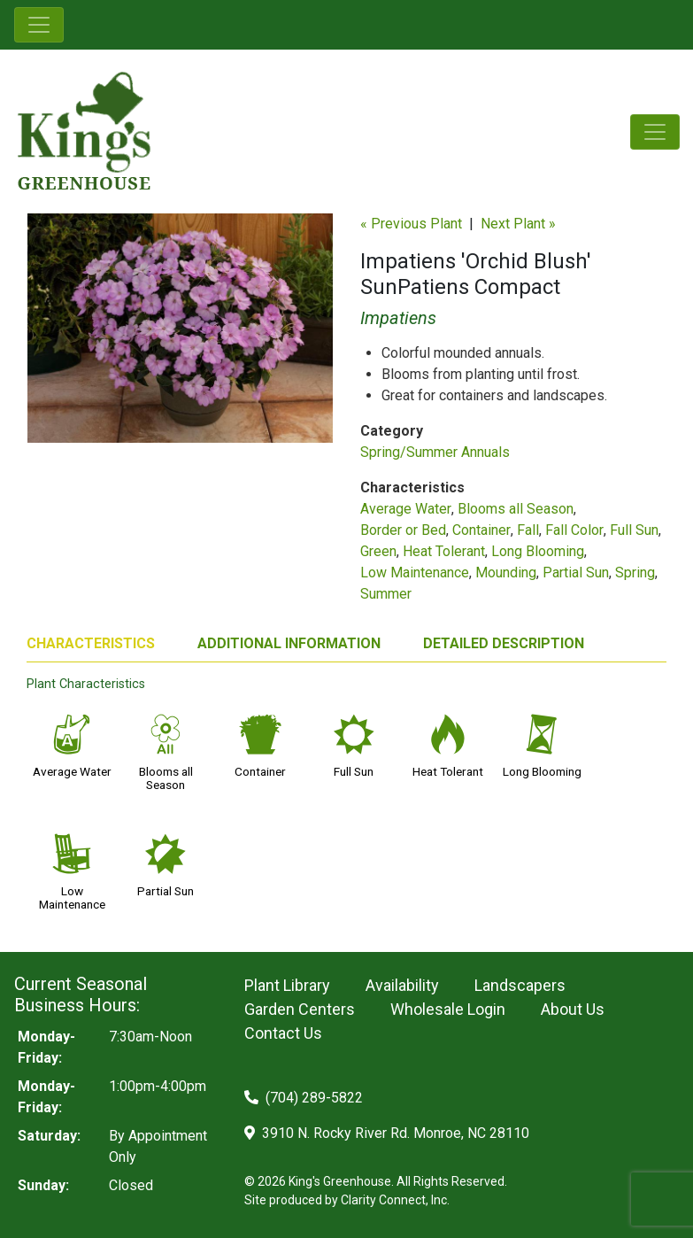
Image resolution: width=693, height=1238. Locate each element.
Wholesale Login (447, 1009)
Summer (386, 593)
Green (378, 551)
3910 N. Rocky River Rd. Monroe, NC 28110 (386, 1133)
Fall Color (574, 530)
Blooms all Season (516, 508)
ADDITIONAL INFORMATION (289, 643)
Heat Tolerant (444, 551)
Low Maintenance (414, 572)
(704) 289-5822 (303, 1097)
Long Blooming (537, 551)
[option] (180, 335)
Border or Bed (403, 530)
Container (481, 530)
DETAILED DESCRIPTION (503, 643)
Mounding (505, 572)
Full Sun (634, 530)
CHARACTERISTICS (91, 643)
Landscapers (520, 985)
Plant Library (287, 985)
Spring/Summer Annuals (435, 452)
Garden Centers (299, 1009)
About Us (572, 1009)
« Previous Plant (411, 223)
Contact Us (283, 1033)
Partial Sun (576, 572)
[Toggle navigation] (39, 25)
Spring (635, 572)
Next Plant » (518, 223)
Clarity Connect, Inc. (395, 1200)
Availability (402, 985)
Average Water (405, 508)
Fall (528, 530)
